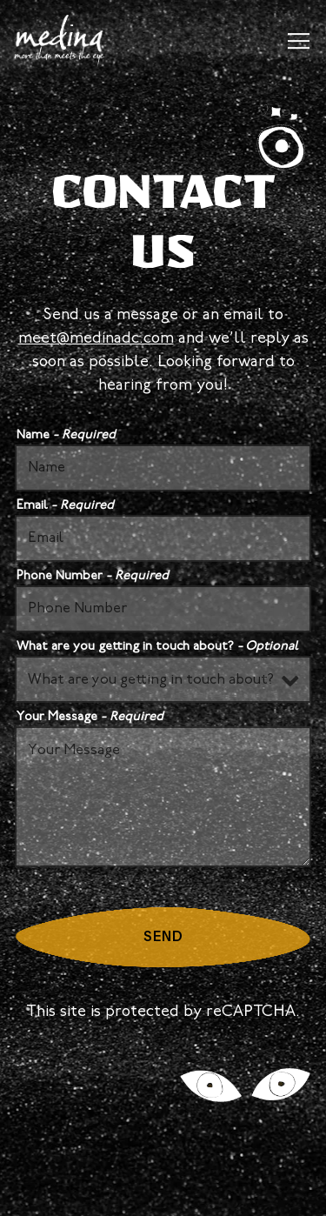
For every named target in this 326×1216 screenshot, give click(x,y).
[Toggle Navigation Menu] (298, 41)
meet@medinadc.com (96, 339)
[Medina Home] (66, 41)
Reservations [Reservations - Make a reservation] (163, 1142)
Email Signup (163, 1191)
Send (163, 938)
